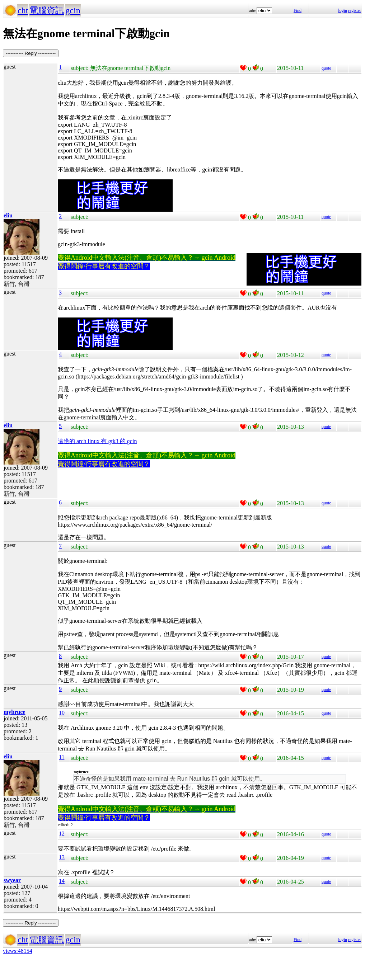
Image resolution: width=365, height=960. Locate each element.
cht (23, 10)
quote (326, 68)
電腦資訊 (46, 10)
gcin (72, 10)
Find (297, 10)
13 (62, 857)
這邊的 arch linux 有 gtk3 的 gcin (97, 441)
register (354, 10)
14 (62, 881)
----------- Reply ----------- (31, 53)
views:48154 (17, 951)
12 (62, 833)
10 (62, 713)
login (342, 10)
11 (61, 757)
